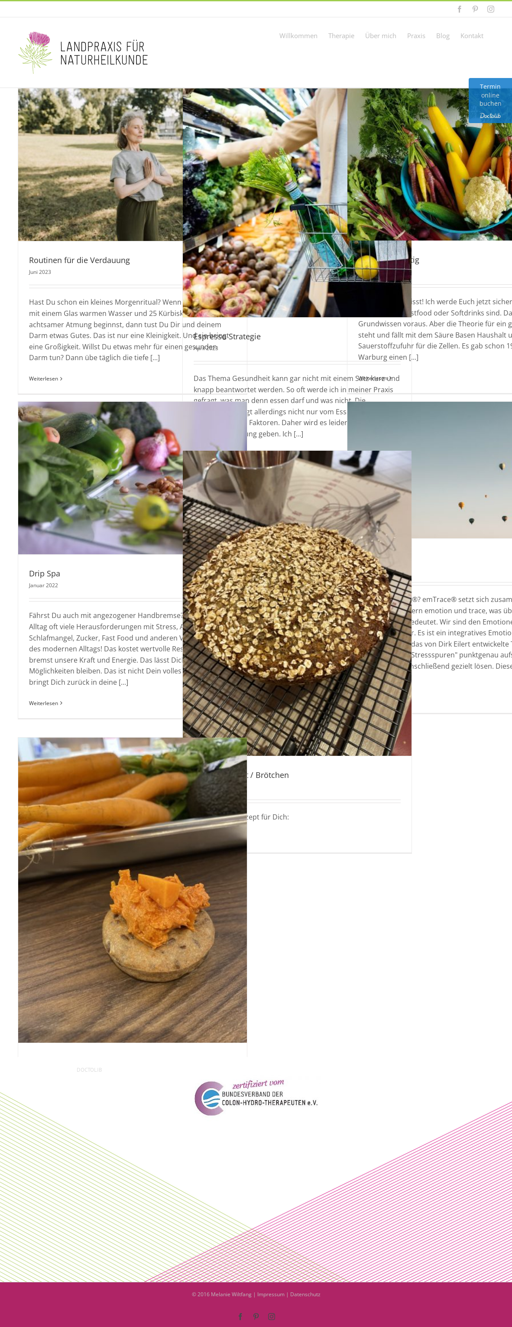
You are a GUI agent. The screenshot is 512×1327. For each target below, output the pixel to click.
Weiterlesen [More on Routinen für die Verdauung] (43, 378)
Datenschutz (305, 1294)
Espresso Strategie (227, 336)
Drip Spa (44, 573)
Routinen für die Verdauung (79, 260)
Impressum (271, 1294)
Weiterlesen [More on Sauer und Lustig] (372, 378)
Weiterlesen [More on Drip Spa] (43, 703)
